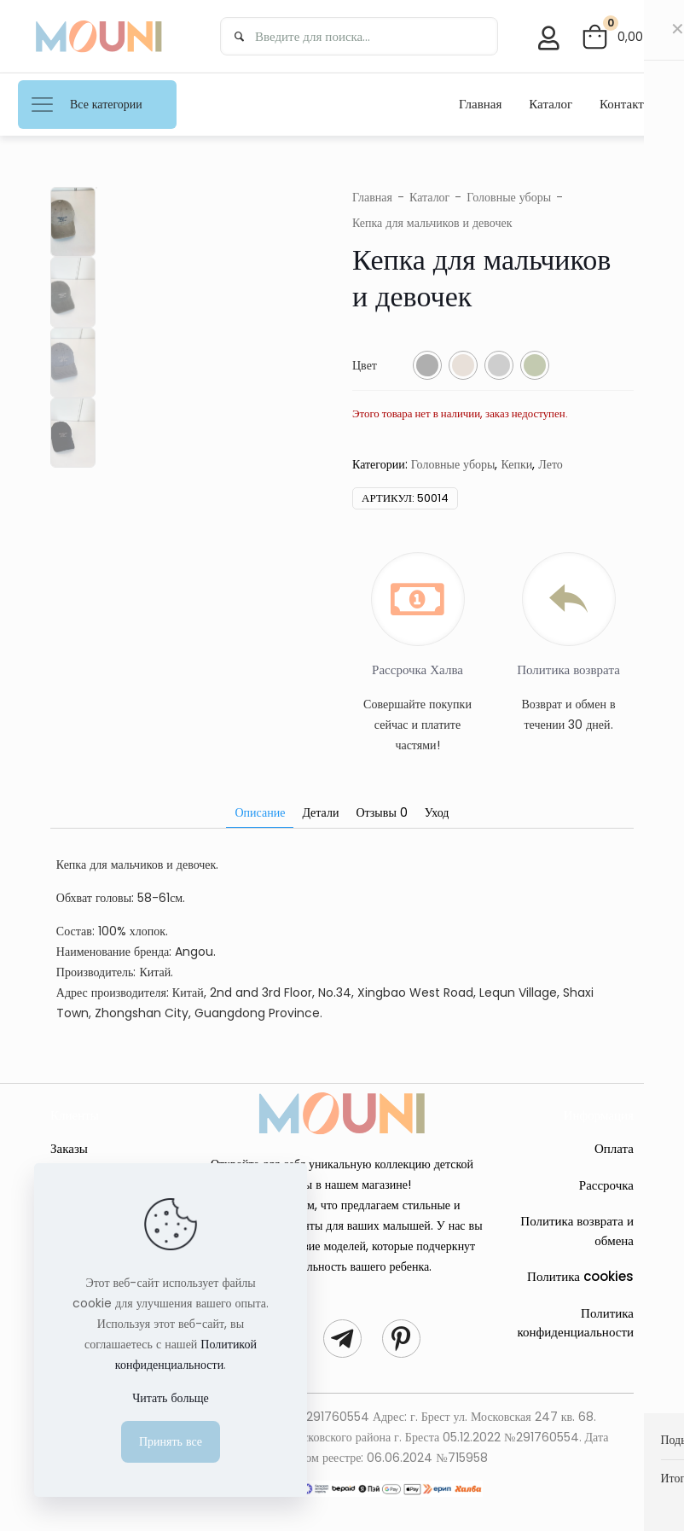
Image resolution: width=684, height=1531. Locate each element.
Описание (260, 812)
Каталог (429, 197)
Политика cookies (580, 1276)
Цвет (364, 365)
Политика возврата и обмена (577, 1230)
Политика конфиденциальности (576, 1323)
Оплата (614, 1148)
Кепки (516, 464)
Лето (550, 464)
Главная (372, 197)
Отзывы (381, 812)
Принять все (170, 1441)
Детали (320, 812)
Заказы (69, 1148)
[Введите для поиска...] (359, 36)
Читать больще (170, 1397)
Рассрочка (606, 1185)
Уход (437, 812)
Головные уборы (509, 197)
